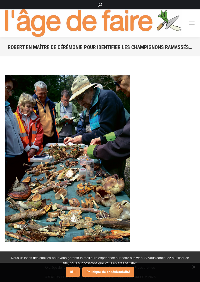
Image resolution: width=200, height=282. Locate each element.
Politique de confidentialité (108, 272)
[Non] (193, 266)
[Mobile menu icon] (192, 23)
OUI (73, 272)
